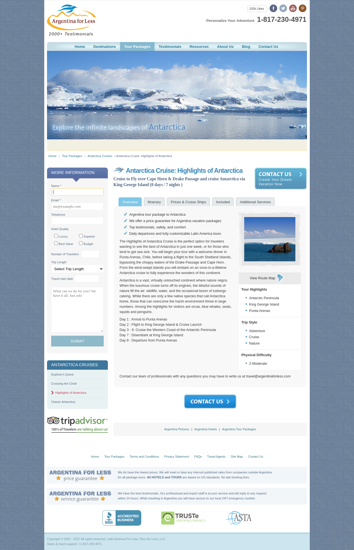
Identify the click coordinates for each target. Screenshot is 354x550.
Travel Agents (216, 456)
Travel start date (62, 278)
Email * (56, 200)
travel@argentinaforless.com (268, 376)
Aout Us (225, 47)
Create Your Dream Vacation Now (275, 182)
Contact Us (255, 456)
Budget (86, 243)
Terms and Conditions (144, 456)
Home (52, 156)
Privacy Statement (176, 456)
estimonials (170, 47)
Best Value (63, 243)
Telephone (58, 214)
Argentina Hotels (205, 429)
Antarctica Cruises (100, 156)
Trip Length (58, 262)
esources (199, 47)
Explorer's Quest (62, 374)
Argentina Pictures (176, 429)
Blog (246, 47)
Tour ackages (137, 47)
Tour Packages (72, 156)
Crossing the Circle (64, 383)
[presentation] (130, 202)
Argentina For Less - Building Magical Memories (71, 20)
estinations (104, 47)
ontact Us (268, 47)
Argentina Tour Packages (239, 429)
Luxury (61, 236)
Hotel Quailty (60, 229)
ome (80, 47)
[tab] (130, 201)
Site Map (237, 456)
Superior (87, 236)
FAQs (198, 456)
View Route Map (262, 278)
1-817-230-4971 (281, 19)
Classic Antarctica (63, 401)
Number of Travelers (65, 254)
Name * (56, 185)
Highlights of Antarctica (70, 392)
